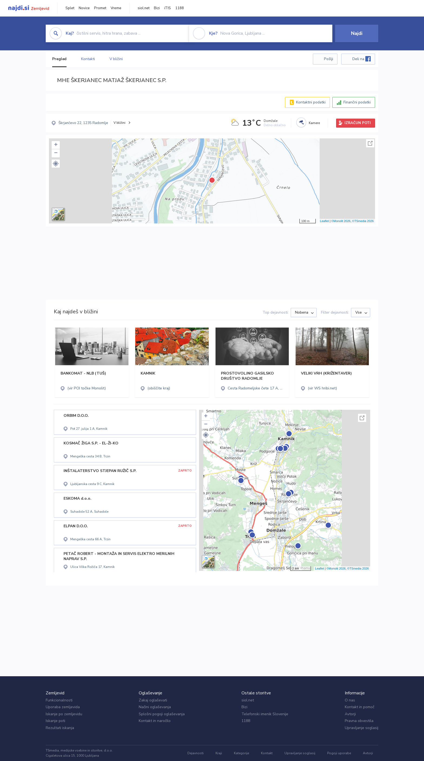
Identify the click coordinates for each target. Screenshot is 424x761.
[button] (56, 164)
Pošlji (328, 58)
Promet (100, 8)
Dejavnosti (195, 753)
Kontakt (267, 753)
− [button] (56, 153)
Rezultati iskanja (60, 727)
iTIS (167, 8)
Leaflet (324, 221)
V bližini (116, 58)
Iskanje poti (55, 720)
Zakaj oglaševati (153, 700)
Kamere (314, 123)
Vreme (116, 8)
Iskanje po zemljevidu (64, 714)
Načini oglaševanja (155, 707)
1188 (179, 8)
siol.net (144, 8)
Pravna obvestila (359, 720)
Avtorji (350, 714)
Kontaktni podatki (311, 102)
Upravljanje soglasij (361, 727)
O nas (350, 700)
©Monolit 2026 (340, 221)
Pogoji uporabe (339, 753)
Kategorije (241, 753)
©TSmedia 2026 (363, 221)
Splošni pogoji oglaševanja (162, 714)
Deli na (361, 58)
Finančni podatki (357, 102)
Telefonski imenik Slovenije (264, 714)
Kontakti (88, 58)
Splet (69, 8)
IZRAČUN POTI (358, 123)
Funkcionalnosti (59, 700)
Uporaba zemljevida (63, 707)
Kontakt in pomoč (359, 707)
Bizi (157, 8)
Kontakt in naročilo (155, 720)
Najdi (356, 33)
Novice (84, 8)
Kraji (219, 753)
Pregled (59, 58)
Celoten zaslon (370, 143)
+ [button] (56, 145)
